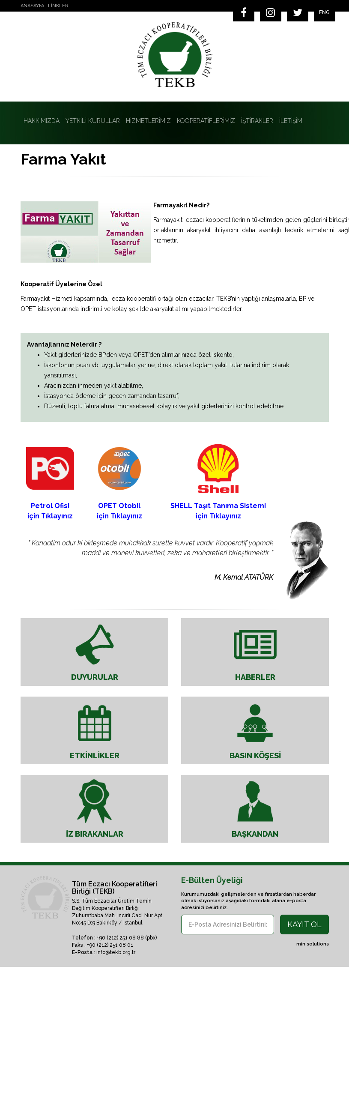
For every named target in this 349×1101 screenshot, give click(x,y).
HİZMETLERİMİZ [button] (148, 120)
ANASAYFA (32, 6)
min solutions (312, 944)
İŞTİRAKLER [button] (257, 120)
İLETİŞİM (290, 120)
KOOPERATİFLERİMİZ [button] (206, 120)
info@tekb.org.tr (115, 952)
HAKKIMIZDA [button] (42, 120)
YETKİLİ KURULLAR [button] (93, 120)
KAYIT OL (304, 924)
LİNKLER (58, 6)
